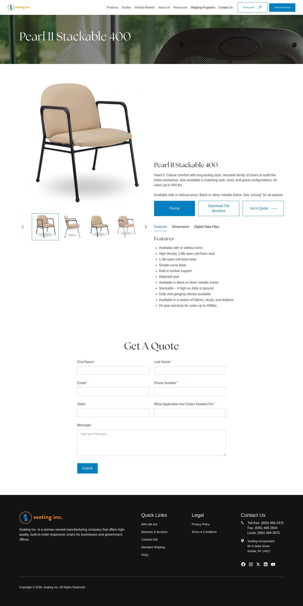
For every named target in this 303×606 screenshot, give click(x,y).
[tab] (160, 227)
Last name (162, 362)
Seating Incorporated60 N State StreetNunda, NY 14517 (260, 546)
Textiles (126, 7)
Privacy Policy (201, 524)
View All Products (282, 7)
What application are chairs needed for (184, 404)
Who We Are (149, 524)
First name (86, 362)
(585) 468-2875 (268, 533)
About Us (164, 7)
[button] (112, 7)
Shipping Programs (202, 7)
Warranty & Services (154, 532)
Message (84, 425)
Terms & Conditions (204, 532)
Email (82, 383)
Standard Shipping (153, 547)
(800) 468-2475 (272, 523)
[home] (19, 7)
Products (112, 7)
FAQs (145, 554)
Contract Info (149, 539)
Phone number (166, 383)
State (81, 404)
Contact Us (226, 7)
